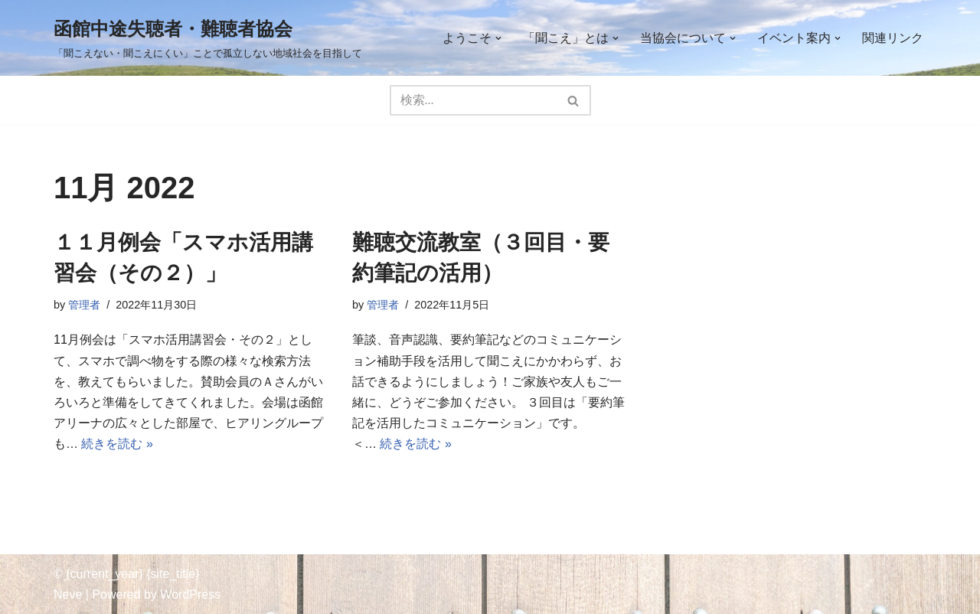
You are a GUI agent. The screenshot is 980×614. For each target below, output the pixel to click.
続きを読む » (116, 443)
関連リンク (892, 37)
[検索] (473, 100)
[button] (498, 38)
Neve (68, 594)
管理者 (84, 305)
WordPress (190, 594)
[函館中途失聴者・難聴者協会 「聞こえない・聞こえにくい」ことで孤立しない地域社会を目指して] (208, 38)
